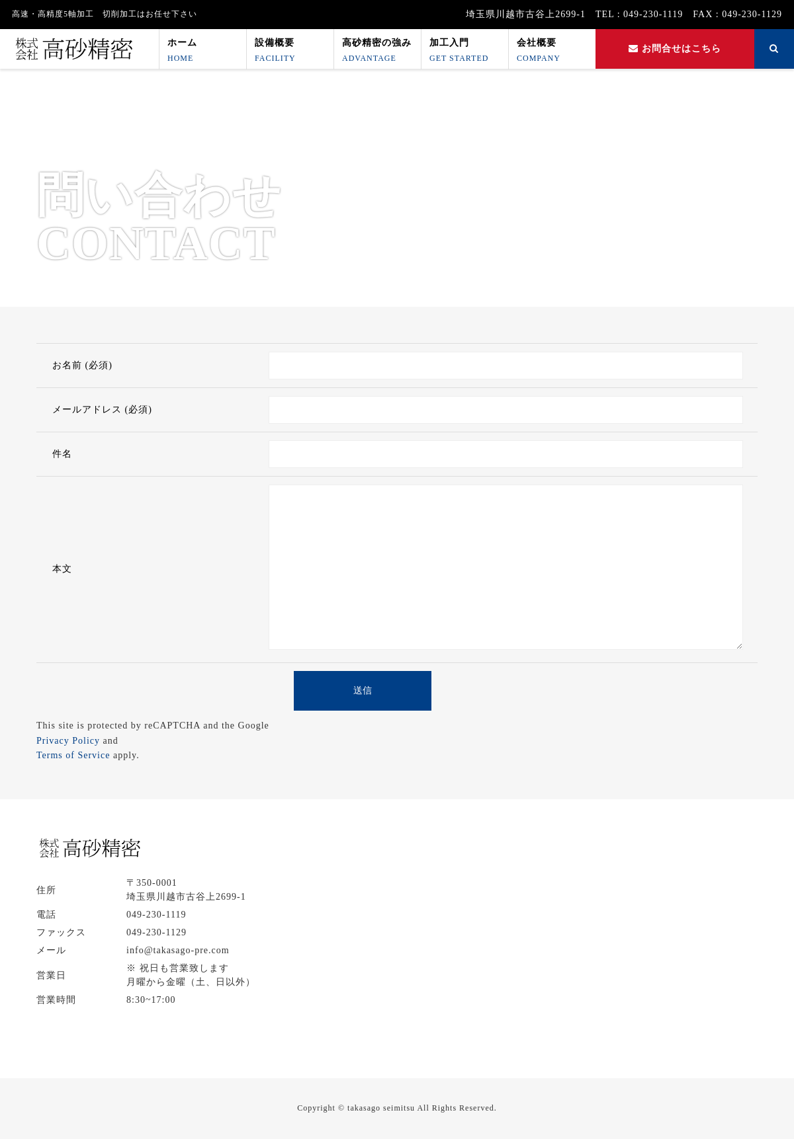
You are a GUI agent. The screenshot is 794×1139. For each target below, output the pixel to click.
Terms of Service (73, 755)
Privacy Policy (68, 741)
